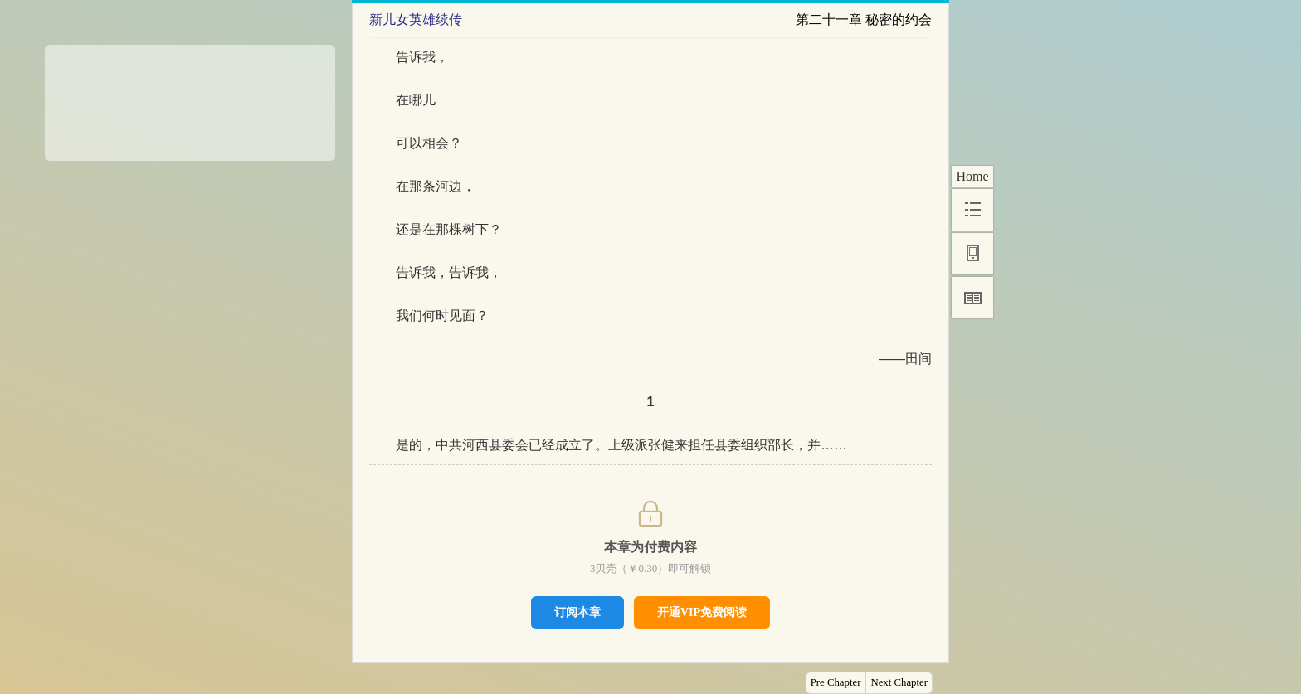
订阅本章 (577, 612)
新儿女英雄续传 (415, 19)
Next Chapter (899, 682)
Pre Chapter (836, 682)
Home (972, 176)
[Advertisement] (190, 97)
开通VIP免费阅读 (702, 612)
